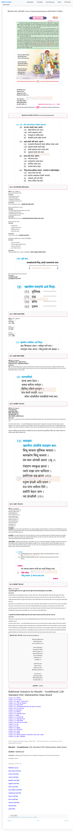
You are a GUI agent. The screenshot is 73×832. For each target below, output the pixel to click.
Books (59, 2)
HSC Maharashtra (23, 817)
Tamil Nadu (40, 2)
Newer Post (9, 820)
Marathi (27, 817)
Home (38, 820)
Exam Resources (50, 2)
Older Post (66, 820)
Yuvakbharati (35, 817)
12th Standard (13, 817)
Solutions (30, 817)
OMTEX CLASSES (6, 2)
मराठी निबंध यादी (17, 763)
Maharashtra (30, 2)
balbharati (17, 817)
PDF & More (68, 2)
